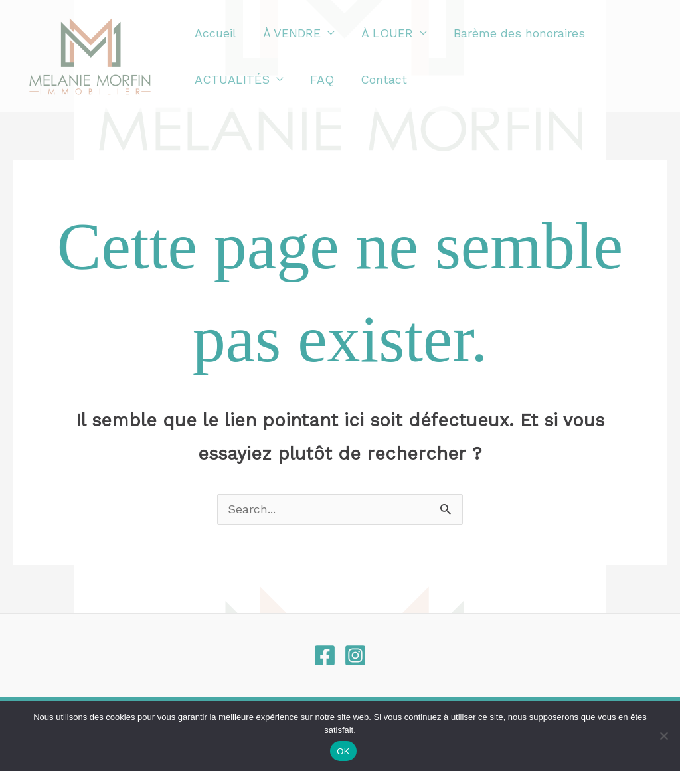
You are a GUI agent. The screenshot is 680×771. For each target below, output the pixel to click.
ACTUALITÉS (230, 79)
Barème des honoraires (510, 33)
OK (343, 751)
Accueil (214, 33)
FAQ (318, 79)
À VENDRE (288, 33)
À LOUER (380, 33)
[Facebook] (324, 656)
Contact (377, 79)
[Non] (663, 735)
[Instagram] (355, 656)
